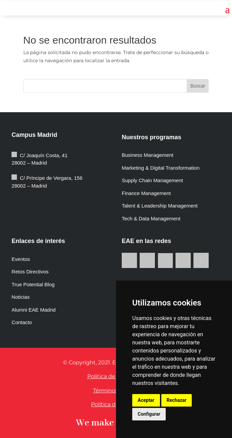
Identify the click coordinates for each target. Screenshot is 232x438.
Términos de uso (115, 390)
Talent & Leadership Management (160, 206)
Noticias (20, 297)
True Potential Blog (32, 284)
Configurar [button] (149, 414)
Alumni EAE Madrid (33, 310)
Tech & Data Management (151, 218)
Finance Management (147, 193)
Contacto (21, 322)
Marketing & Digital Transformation (161, 168)
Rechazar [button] (177, 400)
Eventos (20, 259)
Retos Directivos (29, 271)
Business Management (147, 155)
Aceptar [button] (146, 400)
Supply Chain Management (152, 180)
